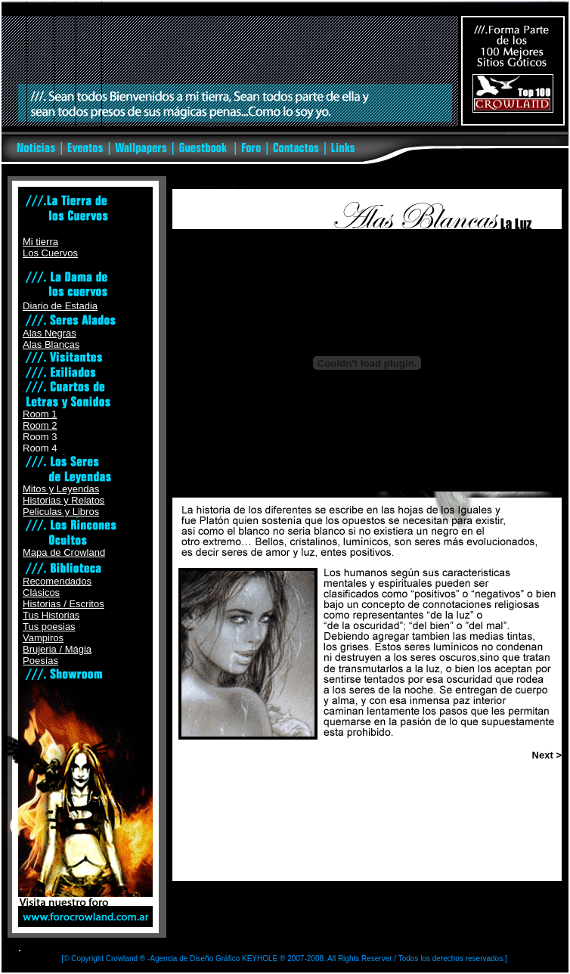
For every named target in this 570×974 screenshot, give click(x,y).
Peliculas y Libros (61, 511)
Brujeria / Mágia (57, 649)
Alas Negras (49, 333)
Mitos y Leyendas (61, 489)
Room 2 (40, 425)
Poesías (40, 660)
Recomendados (57, 581)
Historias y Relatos (63, 500)
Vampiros (43, 638)
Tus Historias (51, 615)
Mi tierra (40, 241)
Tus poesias (49, 626)
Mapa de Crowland (64, 552)
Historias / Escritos (63, 604)
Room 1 (40, 414)
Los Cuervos (50, 253)
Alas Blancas (51, 344)
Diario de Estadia (60, 306)
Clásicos (41, 592)
